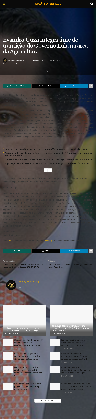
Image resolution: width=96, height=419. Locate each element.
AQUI (11, 241)
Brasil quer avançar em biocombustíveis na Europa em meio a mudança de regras (75, 374)
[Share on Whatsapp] (17, 86)
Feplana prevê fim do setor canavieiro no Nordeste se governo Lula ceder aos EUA (47, 163)
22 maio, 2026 (67, 396)
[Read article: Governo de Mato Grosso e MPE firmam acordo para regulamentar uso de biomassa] (8, 346)
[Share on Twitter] (46, 86)
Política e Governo (55, 60)
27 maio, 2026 (20, 396)
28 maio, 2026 (67, 380)
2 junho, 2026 (20, 382)
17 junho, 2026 (11, 337)
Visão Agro (49, 241)
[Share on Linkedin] (74, 86)
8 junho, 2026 (67, 352)
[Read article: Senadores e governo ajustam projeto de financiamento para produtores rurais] (8, 389)
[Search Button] (91, 4)
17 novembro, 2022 (38, 60)
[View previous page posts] (46, 170)
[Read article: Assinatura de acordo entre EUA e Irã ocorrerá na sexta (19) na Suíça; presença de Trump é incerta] (71, 324)
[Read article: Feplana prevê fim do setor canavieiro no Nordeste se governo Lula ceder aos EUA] (55, 346)
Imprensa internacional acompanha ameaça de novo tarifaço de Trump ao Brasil (74, 360)
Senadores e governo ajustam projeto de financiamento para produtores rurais (28, 390)
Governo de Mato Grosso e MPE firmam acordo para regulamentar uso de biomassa (48, 159)
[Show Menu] (4, 4)
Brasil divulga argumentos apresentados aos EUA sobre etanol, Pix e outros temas (27, 360)
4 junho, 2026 (20, 366)
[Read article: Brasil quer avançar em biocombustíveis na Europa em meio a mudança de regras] (55, 373)
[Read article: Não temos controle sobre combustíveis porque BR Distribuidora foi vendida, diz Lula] (8, 373)
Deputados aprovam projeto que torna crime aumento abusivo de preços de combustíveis (76, 390)
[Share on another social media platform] (91, 86)
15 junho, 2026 (58, 337)
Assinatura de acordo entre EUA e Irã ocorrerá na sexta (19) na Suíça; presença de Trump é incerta (71, 332)
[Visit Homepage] (48, 3)
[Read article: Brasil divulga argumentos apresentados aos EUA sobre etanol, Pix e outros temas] (8, 359)
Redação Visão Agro (18, 60)
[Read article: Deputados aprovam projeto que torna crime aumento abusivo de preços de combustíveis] (55, 389)
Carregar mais (47, 404)
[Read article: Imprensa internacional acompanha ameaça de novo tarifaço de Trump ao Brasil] (55, 359)
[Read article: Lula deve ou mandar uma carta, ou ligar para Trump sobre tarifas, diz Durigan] (24, 324)
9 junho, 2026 (20, 352)
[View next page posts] (50, 170)
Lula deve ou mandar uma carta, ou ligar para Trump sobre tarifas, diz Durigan (46, 149)
